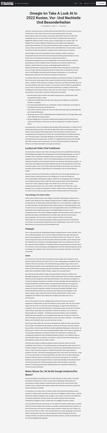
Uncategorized (46, 26)
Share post (62, 26)
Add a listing (100, 3)
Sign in (88, 3)
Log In (80, 3)
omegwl (51, 396)
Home (75, 3)
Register (93, 3)
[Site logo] (7, 3)
